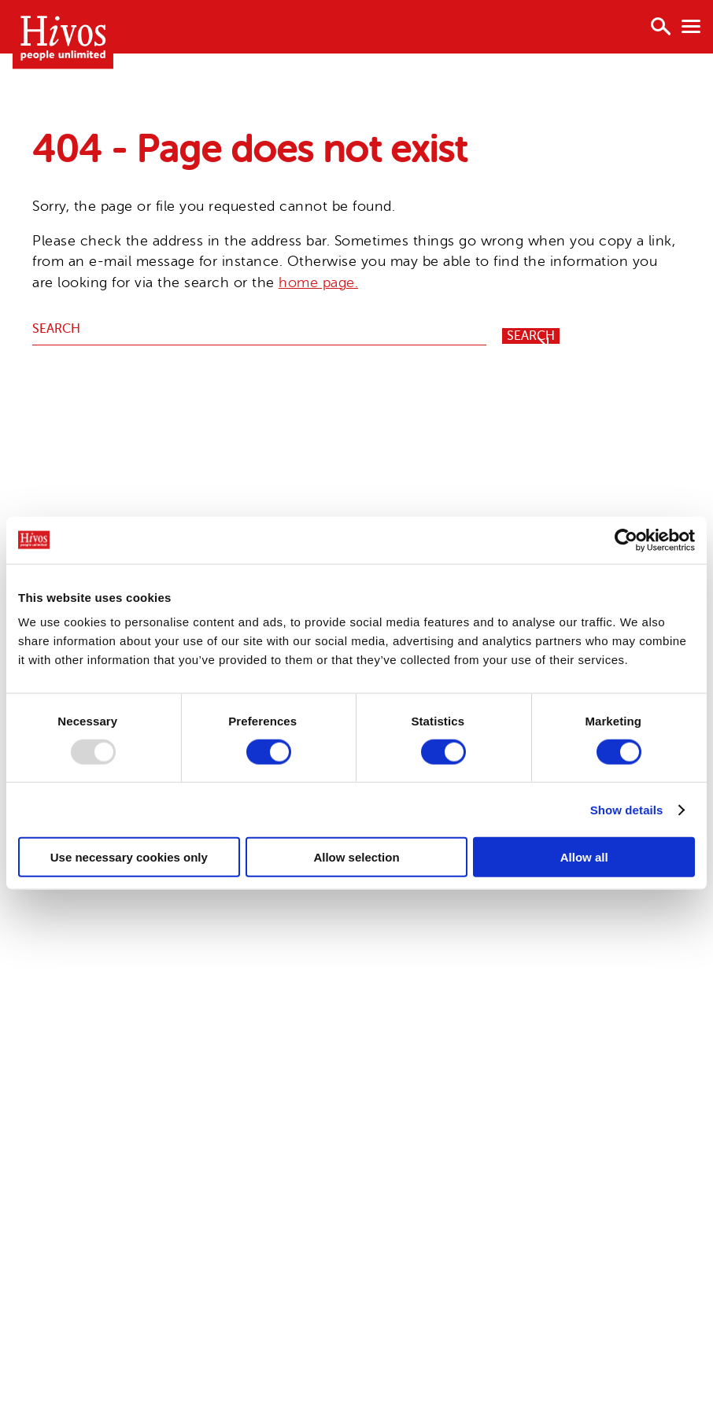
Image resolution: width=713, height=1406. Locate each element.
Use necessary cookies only (129, 857)
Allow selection (356, 857)
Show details (626, 809)
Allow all (584, 857)
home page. (318, 282)
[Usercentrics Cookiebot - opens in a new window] (626, 540)
